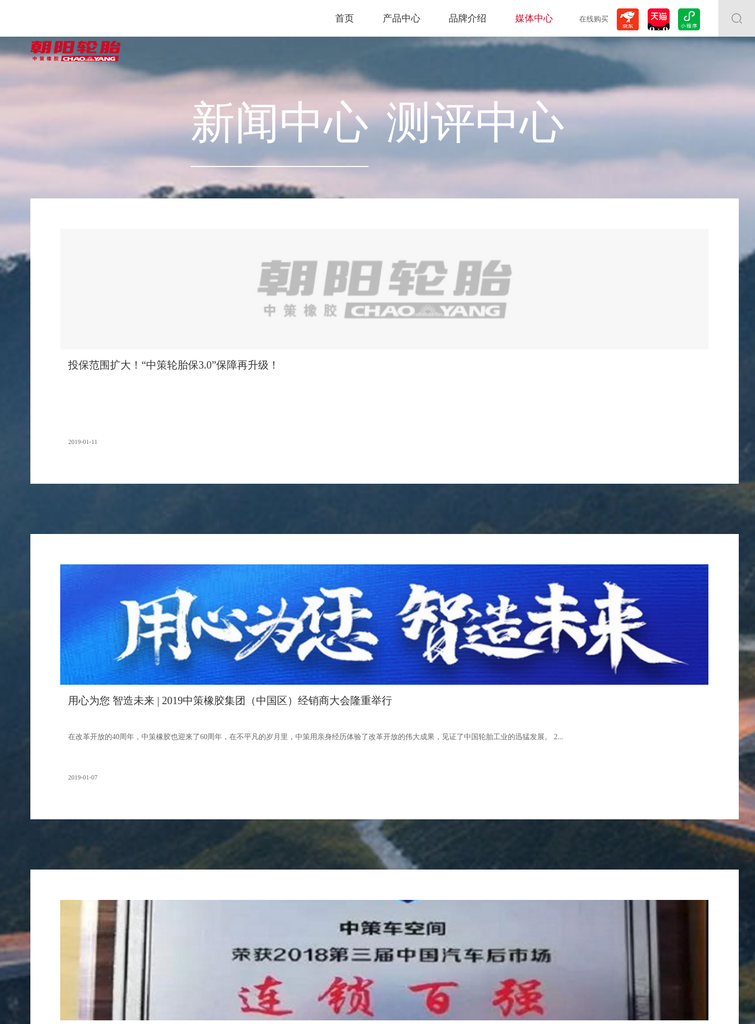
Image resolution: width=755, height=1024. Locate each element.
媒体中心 (534, 18)
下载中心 (488, 930)
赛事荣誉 (170, 895)
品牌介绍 (467, 18)
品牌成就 (170, 882)
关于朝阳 (170, 845)
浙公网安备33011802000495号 (487, 1002)
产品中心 (401, 18)
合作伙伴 (170, 870)
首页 (344, 18)
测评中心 (422, 96)
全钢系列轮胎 (49, 857)
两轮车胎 (42, 882)
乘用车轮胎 (46, 845)
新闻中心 (333, 96)
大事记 (167, 857)
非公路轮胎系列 (52, 870)
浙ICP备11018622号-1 (401, 1002)
